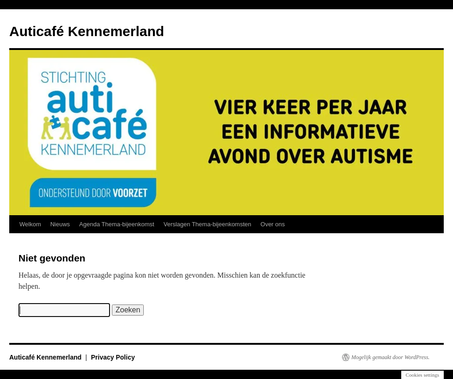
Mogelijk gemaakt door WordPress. (390, 357)
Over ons (273, 224)
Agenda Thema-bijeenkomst (116, 224)
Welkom (30, 224)
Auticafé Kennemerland (86, 31)
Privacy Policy (113, 357)
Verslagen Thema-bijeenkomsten (207, 224)
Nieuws (60, 224)
